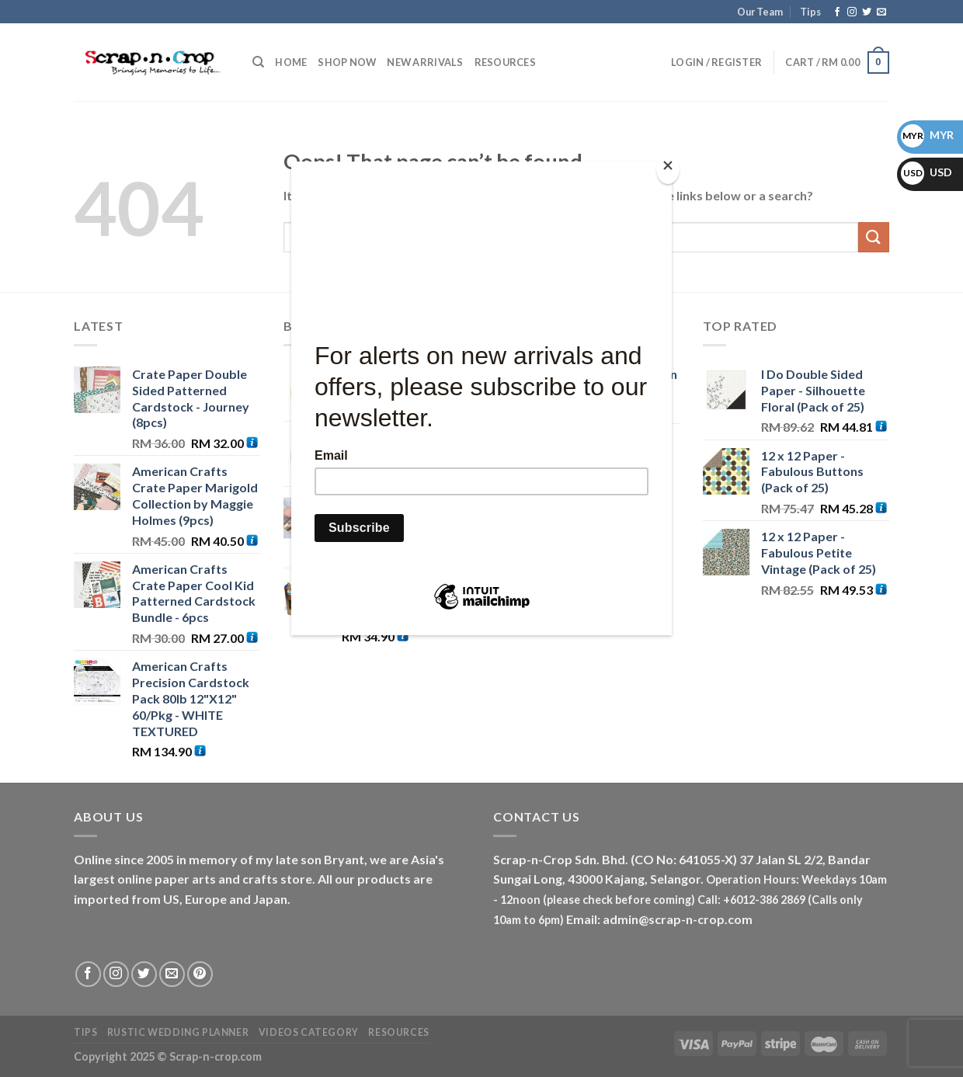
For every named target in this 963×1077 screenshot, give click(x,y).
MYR (927, 134)
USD (926, 172)
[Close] (668, 169)
